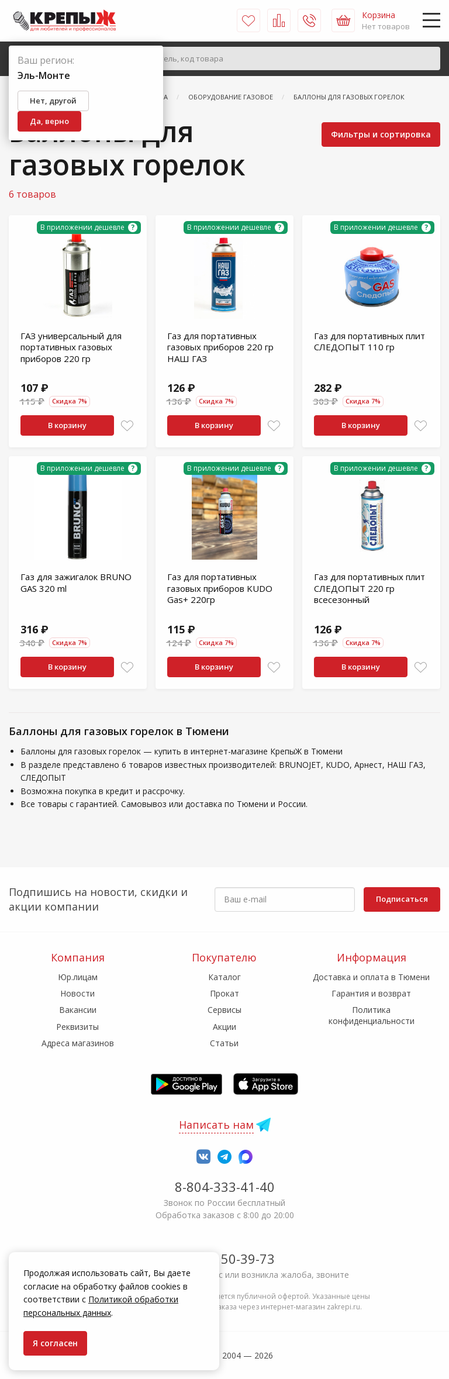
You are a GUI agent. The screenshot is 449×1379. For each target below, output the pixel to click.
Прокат (224, 993)
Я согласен (55, 1343)
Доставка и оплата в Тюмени (371, 976)
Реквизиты (77, 1026)
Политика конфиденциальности (372, 1015)
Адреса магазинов (78, 1043)
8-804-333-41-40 (225, 1186)
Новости (77, 993)
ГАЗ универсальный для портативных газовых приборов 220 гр (71, 347)
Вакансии (77, 1009)
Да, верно (49, 121)
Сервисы (224, 1009)
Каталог (224, 976)
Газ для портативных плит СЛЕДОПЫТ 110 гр (369, 341)
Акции (224, 1026)
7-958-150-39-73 (225, 1258)
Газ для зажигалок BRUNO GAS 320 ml (76, 582)
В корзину (67, 425)
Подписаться (402, 899)
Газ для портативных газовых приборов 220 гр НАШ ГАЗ (220, 347)
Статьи (224, 1043)
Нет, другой (53, 100)
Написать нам (216, 1125)
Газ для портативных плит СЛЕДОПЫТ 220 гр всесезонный (369, 588)
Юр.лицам (78, 976)
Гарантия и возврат (371, 993)
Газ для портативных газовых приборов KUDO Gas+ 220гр (219, 588)
